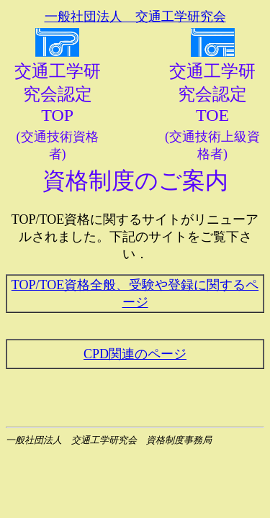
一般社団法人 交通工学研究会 (135, 16)
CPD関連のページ (135, 354)
